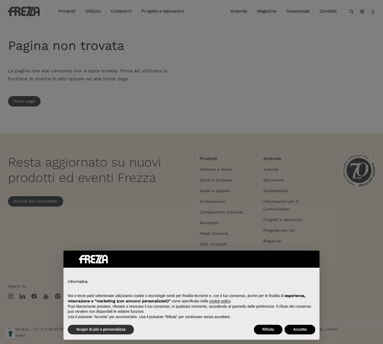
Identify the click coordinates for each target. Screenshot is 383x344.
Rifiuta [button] (268, 329)
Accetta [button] (300, 329)
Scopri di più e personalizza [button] (100, 329)
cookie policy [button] (219, 301)
